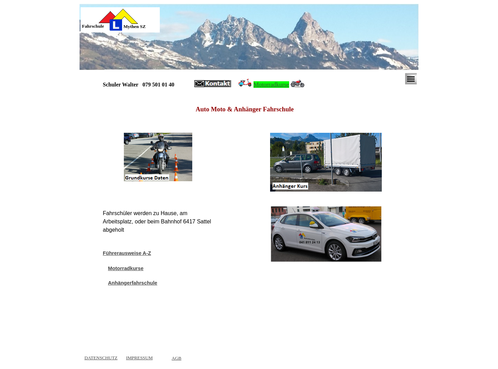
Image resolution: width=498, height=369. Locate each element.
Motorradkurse (271, 84)
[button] (213, 84)
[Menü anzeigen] (411, 79)
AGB (176, 358)
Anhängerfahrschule (132, 283)
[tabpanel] (98, 26)
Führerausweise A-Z (127, 253)
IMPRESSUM (139, 357)
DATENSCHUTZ (101, 357)
